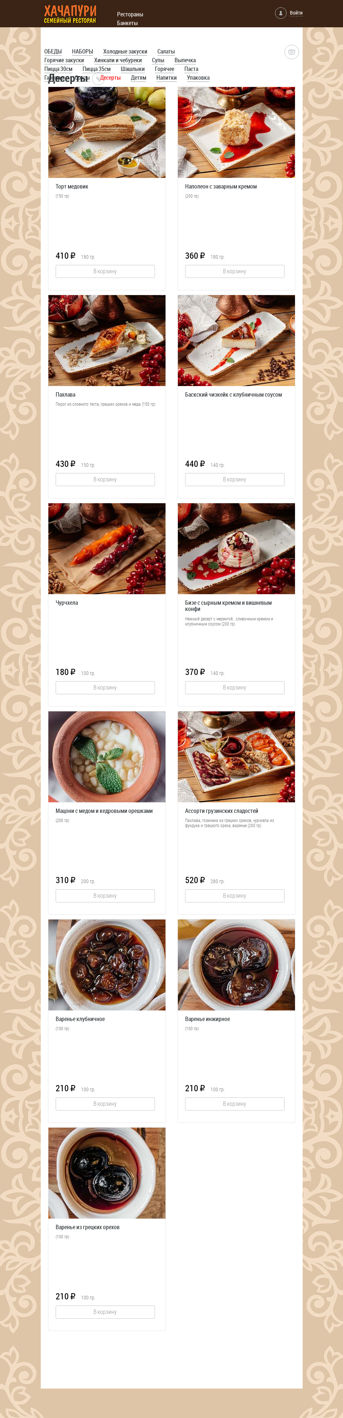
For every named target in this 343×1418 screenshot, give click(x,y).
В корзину (105, 271)
